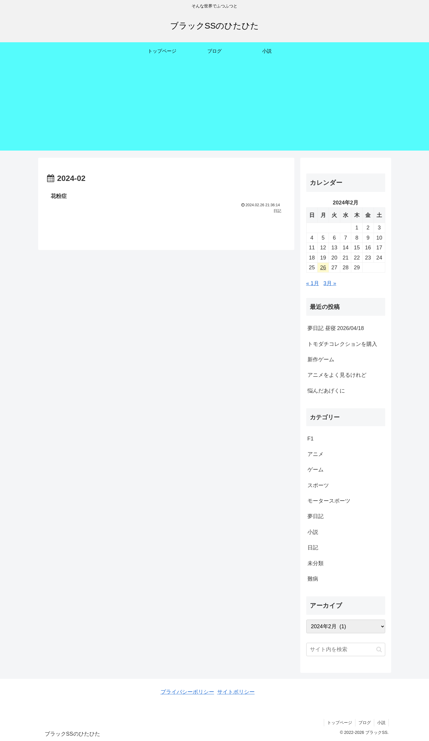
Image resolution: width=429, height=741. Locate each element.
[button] (379, 649)
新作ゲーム (320, 359)
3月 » (330, 283)
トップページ (339, 722)
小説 (381, 722)
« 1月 (312, 283)
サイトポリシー (236, 692)
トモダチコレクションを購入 (342, 344)
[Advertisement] (214, 109)
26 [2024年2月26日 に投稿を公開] (323, 268)
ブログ (364, 722)
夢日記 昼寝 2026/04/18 (335, 328)
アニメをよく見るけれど (336, 375)
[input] (345, 649)
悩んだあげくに (326, 391)
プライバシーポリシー (187, 692)
